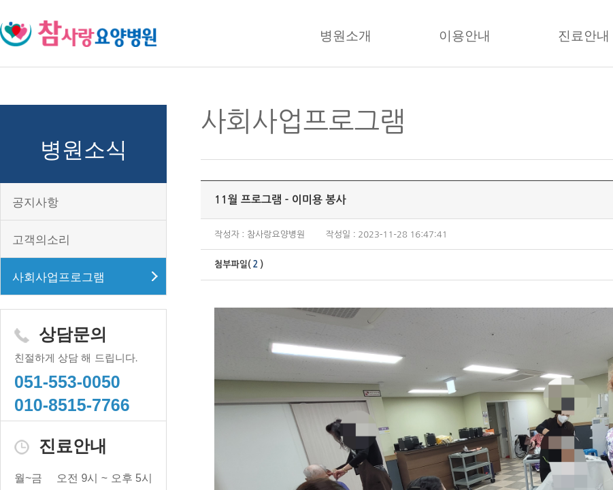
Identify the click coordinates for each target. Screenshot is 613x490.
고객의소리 (41, 239)
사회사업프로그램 (58, 277)
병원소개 (345, 36)
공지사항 (35, 202)
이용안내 (465, 36)
